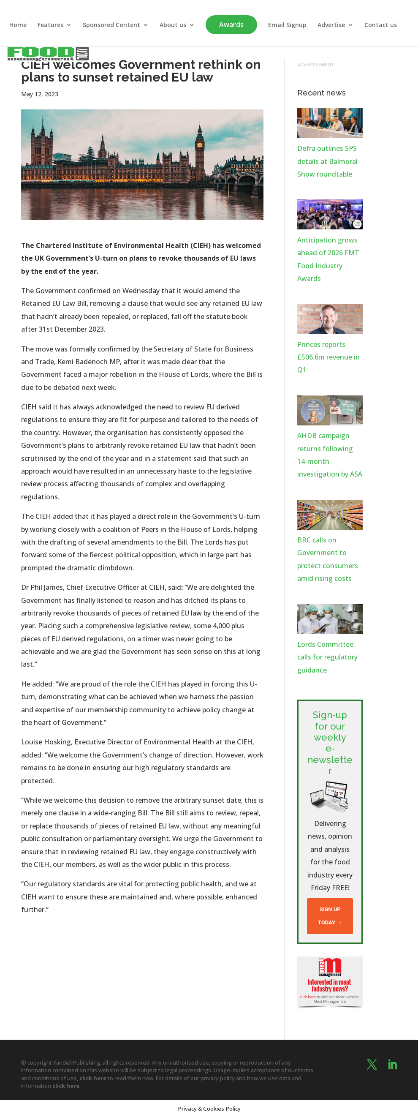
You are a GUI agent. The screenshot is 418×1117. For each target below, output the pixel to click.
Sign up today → (330, 915)
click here (92, 1078)
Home (18, 25)
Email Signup (287, 25)
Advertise (331, 25)
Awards (231, 24)
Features (50, 25)
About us (173, 25)
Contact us (380, 25)
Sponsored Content (111, 25)
